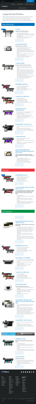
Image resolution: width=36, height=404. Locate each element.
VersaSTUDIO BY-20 (21, 44)
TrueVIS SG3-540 (20, 136)
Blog (18, 1)
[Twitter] (29, 372)
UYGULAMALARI (20, 4)
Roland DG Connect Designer (17, 384)
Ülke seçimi (3, 1)
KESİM (10, 378)
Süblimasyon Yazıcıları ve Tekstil (4, 383)
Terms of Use (16, 398)
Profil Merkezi (24, 391)
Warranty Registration (22, 398)
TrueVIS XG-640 (19, 63)
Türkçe (3, 400)
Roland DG (1, 10)
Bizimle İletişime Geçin (30, 398)
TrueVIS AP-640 (19, 357)
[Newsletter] (21, 372)
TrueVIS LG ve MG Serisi (22, 96)
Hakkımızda (15, 1)
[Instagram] (25, 372)
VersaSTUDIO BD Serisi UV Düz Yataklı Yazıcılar (24, 222)
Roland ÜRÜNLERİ (5, 10)
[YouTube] (31, 372)
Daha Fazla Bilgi (19, 40)
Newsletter (21, 1)
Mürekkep (3, 385)
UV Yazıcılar (3, 380)
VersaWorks (17, 378)
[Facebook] (23, 372)
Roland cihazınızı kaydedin (23, 384)
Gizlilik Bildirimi (4, 398)
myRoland (24, 1)
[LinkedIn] (33, 372)
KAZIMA (10, 376)
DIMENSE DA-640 (20, 339)
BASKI (2, 376)
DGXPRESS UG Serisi (21, 84)
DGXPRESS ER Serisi (21, 175)
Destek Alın (24, 379)
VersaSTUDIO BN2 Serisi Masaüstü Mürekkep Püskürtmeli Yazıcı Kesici (24, 151)
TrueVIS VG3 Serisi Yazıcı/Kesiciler (20, 109)
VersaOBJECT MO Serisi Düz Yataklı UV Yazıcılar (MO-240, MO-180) (25, 301)
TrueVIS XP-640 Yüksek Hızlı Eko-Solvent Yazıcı (24, 188)
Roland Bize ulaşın (30, 1)
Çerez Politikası (10, 398)
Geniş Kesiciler (11, 381)
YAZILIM (16, 376)
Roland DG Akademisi (29, 4)
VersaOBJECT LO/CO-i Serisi (23, 124)
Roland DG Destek (22, 8)
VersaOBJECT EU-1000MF (22, 258)
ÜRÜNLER (13, 4)
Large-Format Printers (11, 10)
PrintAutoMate (18, 381)
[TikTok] (27, 372)
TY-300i (17, 29)
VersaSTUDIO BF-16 (21, 284)
